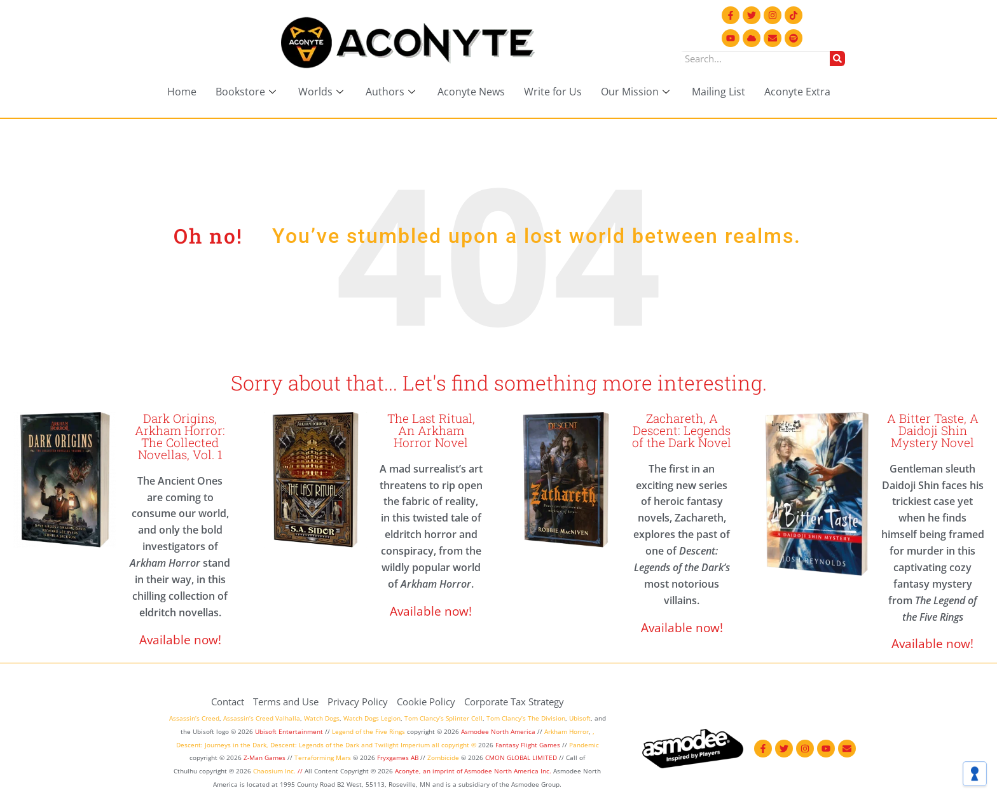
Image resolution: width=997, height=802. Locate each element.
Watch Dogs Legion (372, 718)
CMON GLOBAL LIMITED (522, 757)
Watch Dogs (322, 718)
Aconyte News (471, 92)
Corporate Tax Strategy (514, 701)
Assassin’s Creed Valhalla (261, 718)
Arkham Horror (566, 731)
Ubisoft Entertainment (289, 731)
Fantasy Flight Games (527, 744)
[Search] (837, 58)
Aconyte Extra (797, 92)
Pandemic (584, 744)
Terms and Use (286, 701)
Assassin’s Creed (194, 718)
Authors (392, 92)
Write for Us (553, 92)
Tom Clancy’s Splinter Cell (443, 718)
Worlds (322, 92)
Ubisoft (580, 718)
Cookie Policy (426, 701)
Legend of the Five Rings (368, 731)
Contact (227, 701)
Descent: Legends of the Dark (314, 744)
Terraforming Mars (322, 757)
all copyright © (454, 744)
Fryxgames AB (397, 757)
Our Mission (637, 92)
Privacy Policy (357, 701)
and (367, 744)
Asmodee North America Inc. (508, 770)
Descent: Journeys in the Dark (221, 744)
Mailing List (718, 92)
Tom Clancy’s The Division (525, 718)
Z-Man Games (264, 757)
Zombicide (443, 757)
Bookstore (247, 92)
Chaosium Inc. (274, 770)
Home (181, 92)
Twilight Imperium (402, 744)
